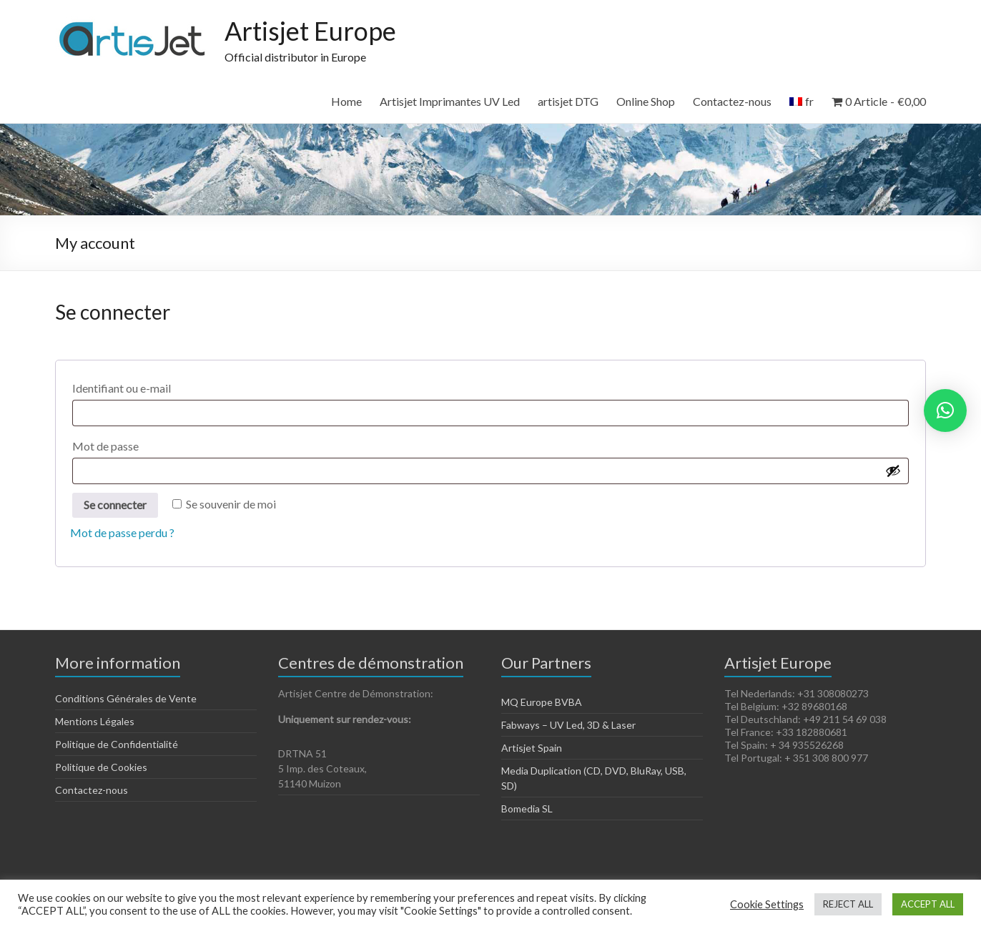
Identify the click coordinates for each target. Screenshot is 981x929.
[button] (945, 410)
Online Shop (645, 101)
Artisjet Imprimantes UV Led (450, 101)
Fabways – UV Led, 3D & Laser (568, 725)
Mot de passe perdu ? (122, 532)
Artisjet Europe (310, 30)
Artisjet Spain (531, 748)
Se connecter (115, 504)
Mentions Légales (94, 721)
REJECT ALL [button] (848, 904)
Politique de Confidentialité (116, 744)
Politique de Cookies (101, 767)
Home (346, 101)
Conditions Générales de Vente (126, 698)
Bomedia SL (527, 808)
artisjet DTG (568, 101)
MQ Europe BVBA (541, 702)
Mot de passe (137, 444)
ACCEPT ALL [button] (928, 904)
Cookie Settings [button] (767, 904)
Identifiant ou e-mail (153, 386)
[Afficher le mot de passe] (893, 470)
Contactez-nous (732, 101)
